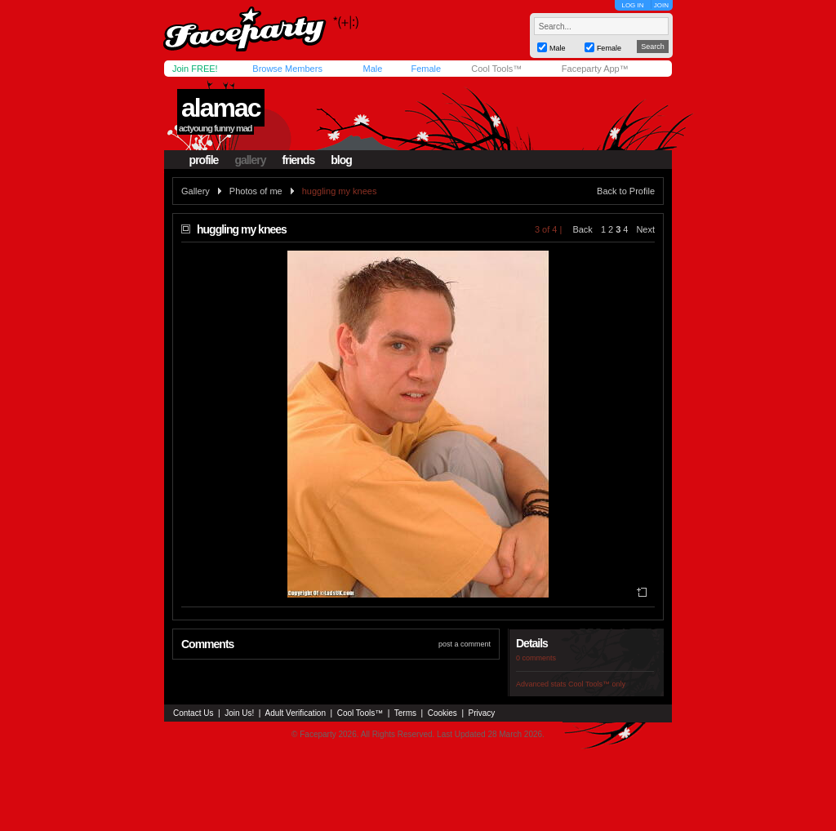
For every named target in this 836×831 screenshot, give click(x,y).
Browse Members (287, 68)
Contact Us (193, 713)
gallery (249, 160)
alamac (220, 107)
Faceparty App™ (595, 68)
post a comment (464, 644)
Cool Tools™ (496, 68)
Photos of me (255, 191)
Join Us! (239, 713)
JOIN (661, 5)
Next (645, 229)
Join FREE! (195, 68)
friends (298, 160)
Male (372, 68)
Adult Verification (295, 713)
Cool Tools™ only (596, 684)
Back (582, 229)
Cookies (442, 713)
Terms (405, 713)
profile (204, 160)
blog (341, 160)
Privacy (482, 713)
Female (426, 68)
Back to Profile (626, 191)
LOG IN (632, 5)
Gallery (195, 191)
